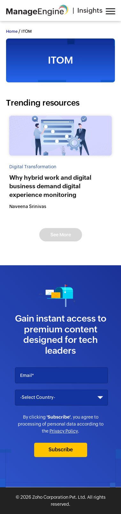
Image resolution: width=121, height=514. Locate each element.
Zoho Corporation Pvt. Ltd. (59, 497)
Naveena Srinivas (27, 206)
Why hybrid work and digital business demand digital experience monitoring (50, 186)
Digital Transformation (32, 166)
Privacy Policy (63, 431)
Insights (89, 10)
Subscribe (61, 450)
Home (12, 31)
